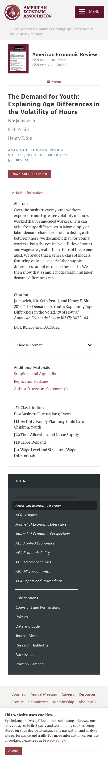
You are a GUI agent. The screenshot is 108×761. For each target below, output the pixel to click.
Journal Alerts (27, 635)
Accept (13, 751)
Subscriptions (27, 598)
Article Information (27, 193)
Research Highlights (32, 645)
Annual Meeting (44, 694)
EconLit (17, 702)
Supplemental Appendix (35, 374)
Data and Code (28, 626)
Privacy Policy (54, 741)
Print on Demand (30, 664)
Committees (38, 702)
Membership (63, 702)
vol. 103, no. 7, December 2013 (37, 155)
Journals (21, 481)
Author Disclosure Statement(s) (41, 389)
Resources (87, 694)
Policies (22, 617)
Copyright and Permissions (38, 607)
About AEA (88, 702)
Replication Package (31, 382)
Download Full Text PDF (30, 174)
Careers (68, 694)
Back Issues (25, 654)
